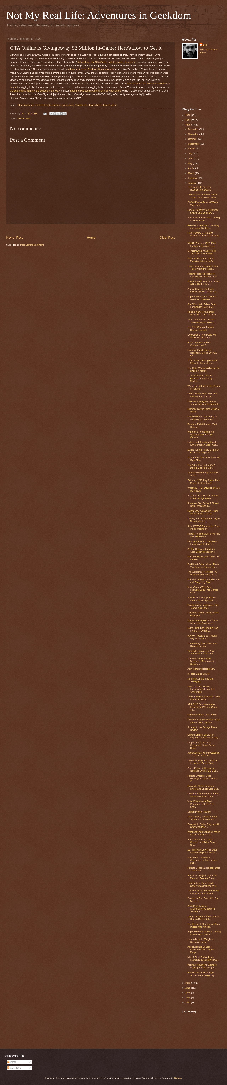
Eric (205, 44)
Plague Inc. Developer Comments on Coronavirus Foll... (202, 860)
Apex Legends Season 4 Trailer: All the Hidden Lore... (203, 282)
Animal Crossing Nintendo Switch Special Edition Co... (202, 290)
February (193, 178)
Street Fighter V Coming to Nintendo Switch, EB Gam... (202, 769)
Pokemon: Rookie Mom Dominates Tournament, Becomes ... (200, 661)
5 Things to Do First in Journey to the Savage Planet (202, 496)
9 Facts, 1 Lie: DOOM (198, 673)
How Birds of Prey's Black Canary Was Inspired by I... (202, 884)
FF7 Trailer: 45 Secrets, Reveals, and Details (199, 188)
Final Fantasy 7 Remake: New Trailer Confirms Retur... (202, 267)
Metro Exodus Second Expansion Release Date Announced (201, 689)
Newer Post (14, 237)
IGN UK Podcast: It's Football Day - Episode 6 (202, 637)
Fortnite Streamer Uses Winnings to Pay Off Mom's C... (202, 778)
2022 (188, 115)
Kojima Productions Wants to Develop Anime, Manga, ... (202, 966)
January (192, 183)
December (193, 129)
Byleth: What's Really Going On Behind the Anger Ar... (203, 451)
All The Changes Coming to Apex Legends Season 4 (201, 550)
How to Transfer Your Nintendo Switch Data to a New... (202, 211)
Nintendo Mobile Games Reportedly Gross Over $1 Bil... (202, 353)
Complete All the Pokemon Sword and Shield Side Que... (203, 787)
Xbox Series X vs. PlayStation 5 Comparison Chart (203, 754)
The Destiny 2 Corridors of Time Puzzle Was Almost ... (203, 925)
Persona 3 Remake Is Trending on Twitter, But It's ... (203, 226)
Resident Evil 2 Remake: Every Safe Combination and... (203, 795)
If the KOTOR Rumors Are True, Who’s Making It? (203, 527)
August (192, 148)
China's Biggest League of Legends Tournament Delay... (203, 736)
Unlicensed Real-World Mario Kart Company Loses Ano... (202, 443)
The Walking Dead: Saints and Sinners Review (202, 644)
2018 (188, 987)
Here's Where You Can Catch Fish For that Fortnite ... (202, 395)
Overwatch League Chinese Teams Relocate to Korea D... (203, 402)
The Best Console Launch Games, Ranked (200, 328)
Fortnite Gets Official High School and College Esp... (201, 973)
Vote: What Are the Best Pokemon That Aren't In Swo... (200, 804)
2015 (188, 992)
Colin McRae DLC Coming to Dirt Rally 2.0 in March (202, 418)
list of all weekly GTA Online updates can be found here (107, 62)
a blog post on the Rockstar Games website (91, 69)
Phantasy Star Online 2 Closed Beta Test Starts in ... (203, 504)
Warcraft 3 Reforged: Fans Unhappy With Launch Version (200, 434)
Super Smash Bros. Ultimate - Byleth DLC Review (202, 298)
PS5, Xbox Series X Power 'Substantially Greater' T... (201, 320)
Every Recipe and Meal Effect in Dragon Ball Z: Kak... (203, 917)
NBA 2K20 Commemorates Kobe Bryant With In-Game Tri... (202, 707)
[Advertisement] (90, 229)
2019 (188, 983)
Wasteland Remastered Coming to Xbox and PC (203, 218)
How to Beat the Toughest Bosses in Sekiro (200, 940)
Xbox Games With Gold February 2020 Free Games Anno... (202, 590)
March (191, 173)
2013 (188, 1002)
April (190, 168)
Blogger (178, 1078)
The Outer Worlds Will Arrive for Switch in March (203, 369)
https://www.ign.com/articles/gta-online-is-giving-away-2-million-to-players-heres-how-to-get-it (67, 105)
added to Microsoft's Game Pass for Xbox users (95, 90)
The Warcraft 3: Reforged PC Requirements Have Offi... (202, 573)
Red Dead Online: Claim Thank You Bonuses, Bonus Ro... (203, 565)
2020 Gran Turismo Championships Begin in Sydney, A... (201, 909)
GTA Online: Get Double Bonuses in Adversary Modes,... (199, 378)
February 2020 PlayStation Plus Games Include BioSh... (203, 481)
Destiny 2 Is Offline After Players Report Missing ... (203, 519)
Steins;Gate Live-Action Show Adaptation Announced (202, 621)
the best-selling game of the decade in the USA (35, 90)
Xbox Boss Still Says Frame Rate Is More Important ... (201, 598)
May (190, 163)
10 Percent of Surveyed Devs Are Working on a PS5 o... (202, 851)
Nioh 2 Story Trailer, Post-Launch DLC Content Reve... (203, 958)
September (194, 144)
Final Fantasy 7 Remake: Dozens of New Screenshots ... (203, 236)
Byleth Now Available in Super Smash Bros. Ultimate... (202, 512)
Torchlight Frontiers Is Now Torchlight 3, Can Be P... (200, 652)
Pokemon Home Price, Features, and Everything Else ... (204, 580)
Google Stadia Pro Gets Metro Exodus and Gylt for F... (202, 542)
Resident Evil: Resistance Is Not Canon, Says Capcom (203, 721)
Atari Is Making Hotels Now (201, 669)
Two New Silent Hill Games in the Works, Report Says (202, 762)
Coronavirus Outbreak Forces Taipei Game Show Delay (202, 196)
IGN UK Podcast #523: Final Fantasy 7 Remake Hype (201, 244)
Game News (24, 118)
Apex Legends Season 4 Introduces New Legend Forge (200, 949)
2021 (188, 120)
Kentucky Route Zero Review (202, 714)
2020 (188, 125)
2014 (188, 997)
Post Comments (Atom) (32, 244)
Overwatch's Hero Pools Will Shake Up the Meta (201, 336)
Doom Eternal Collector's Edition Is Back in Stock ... (203, 698)
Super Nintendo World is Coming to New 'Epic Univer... (204, 933)
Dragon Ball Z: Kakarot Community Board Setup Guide (201, 745)
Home (91, 237)
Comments (14, 1067)
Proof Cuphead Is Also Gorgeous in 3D (198, 343)
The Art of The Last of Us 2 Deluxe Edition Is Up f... (201, 466)
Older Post (167, 237)
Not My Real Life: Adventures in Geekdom (98, 15)
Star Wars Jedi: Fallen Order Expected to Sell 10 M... (201, 305)
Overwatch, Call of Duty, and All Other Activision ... (203, 825)
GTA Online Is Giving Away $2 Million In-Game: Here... (202, 361)
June (191, 158)
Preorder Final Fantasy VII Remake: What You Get (200, 259)
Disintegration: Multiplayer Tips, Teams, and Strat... (203, 606)
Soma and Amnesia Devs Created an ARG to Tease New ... (201, 842)
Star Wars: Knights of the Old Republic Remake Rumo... (202, 876)
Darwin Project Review (199, 811)
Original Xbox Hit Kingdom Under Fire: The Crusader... (202, 313)
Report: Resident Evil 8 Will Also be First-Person (203, 535)
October (192, 139)
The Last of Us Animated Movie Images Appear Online (203, 892)
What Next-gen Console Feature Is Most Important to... (203, 833)
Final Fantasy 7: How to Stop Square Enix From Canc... (202, 818)
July (190, 153)
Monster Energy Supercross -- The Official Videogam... (202, 252)
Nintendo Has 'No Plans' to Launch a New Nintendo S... (202, 275)
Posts (11, 1062)
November (193, 134)
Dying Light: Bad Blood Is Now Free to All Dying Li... (202, 629)
